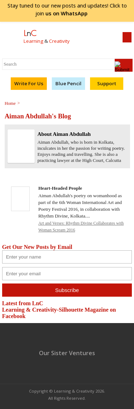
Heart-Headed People (60, 188)
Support (106, 83)
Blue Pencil (68, 83)
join (67, 13)
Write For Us (28, 83)
